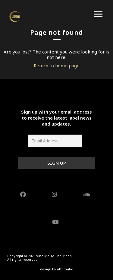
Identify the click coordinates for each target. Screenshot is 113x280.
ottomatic (65, 269)
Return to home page (57, 65)
